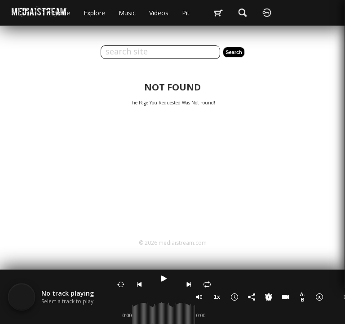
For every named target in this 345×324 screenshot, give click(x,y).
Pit (186, 13)
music (127, 13)
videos (158, 13)
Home (61, 13)
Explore (94, 13)
